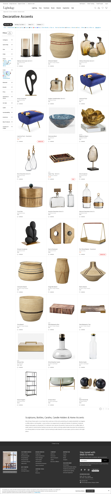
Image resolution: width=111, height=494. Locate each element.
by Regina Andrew (85, 138)
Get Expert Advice (25, 471)
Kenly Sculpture (27, 99)
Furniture (46, 8)
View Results (15, 33)
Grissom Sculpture (28, 249)
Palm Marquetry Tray (86, 325)
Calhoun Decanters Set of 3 (88, 61)
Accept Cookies (90, 491)
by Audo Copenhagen (56, 364)
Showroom (5, 4)
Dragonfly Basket (56, 287)
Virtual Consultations (40, 456)
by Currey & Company (56, 175)
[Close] (108, 490)
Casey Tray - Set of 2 (57, 174)
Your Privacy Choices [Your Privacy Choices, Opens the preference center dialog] (80, 491)
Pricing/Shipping (24, 458)
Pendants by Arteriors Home (69, 469)
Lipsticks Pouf (85, 99)
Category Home (5, 11)
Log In (106, 4)
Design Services (13, 4)
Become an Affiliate (55, 461)
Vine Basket (26, 325)
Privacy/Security (24, 460)
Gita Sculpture (85, 174)
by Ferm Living (84, 251)
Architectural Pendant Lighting (69, 467)
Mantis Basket (85, 287)
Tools (37, 471)
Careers (52, 460)
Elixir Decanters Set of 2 (29, 174)
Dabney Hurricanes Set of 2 (30, 61)
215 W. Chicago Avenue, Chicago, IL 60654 (89, 482)
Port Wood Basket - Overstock (89, 249)
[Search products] (95, 7)
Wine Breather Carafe (58, 362)
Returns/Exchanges (25, 456)
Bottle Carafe (84, 362)
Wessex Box (26, 362)
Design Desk (38, 454)
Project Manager (39, 458)
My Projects (82, 4)
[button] (29, 27)
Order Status (24, 463)
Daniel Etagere (27, 400)
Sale (72, 8)
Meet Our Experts (54, 458)
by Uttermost (55, 138)
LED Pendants (66, 465)
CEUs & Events (39, 461)
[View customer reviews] (95, 470)
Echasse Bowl (55, 400)
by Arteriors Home (26, 62)
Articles (64, 454)
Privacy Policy (105, 464)
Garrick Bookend (56, 249)
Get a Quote (24, 469)
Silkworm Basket (56, 61)
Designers (65, 460)
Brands (59, 8)
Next (108, 409)
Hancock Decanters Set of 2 (88, 212)
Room (53, 8)
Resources (38, 473)
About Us (53, 454)
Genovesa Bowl (56, 136)
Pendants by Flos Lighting (68, 471)
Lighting (34, 8)
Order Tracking (90, 4)
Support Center (21, 4)
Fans (40, 8)
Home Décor (15, 11)
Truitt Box (25, 212)
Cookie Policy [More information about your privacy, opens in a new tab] (37, 492)
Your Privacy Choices (25, 461)
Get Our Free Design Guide (10, 471)
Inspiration (66, 8)
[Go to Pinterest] (85, 470)
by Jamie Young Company (57, 62)
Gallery (64, 456)
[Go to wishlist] (103, 7)
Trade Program (99, 4)
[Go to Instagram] (89, 470)
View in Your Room (40, 465)
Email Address (84, 460)
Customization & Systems (41, 463)
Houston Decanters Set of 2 (59, 212)
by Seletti (83, 100)
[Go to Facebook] (81, 470)
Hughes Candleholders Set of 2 (60, 99)
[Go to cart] (106, 7)
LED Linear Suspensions (68, 473)
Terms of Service (85, 465)
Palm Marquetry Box (57, 325)
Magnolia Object (85, 136)
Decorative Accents (21, 11)
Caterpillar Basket (27, 287)
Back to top (55, 444)
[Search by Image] (99, 8)
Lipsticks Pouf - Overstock (30, 136)
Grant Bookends (85, 400)
